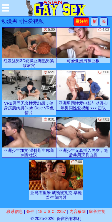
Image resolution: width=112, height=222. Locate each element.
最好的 (81, 21)
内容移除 (77, 211)
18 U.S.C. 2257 (52, 211)
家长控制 (97, 211)
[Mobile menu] (5, 8)
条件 (30, 211)
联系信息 (14, 211)
